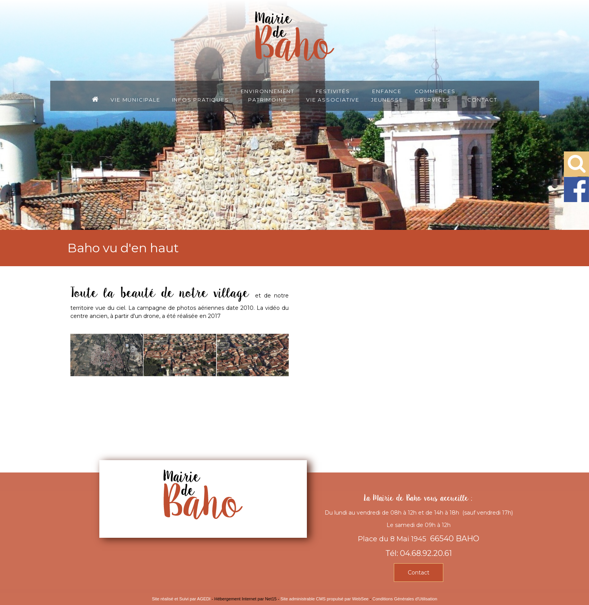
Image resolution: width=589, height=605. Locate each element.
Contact (482, 99)
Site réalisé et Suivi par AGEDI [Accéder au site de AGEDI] (181, 599)
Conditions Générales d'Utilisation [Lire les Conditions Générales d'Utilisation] (405, 599)
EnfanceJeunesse (387, 95)
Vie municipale (135, 99)
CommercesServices (435, 95)
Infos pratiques (200, 99)
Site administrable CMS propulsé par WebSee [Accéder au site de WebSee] (325, 599)
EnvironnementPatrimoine (267, 95)
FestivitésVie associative (332, 95)
